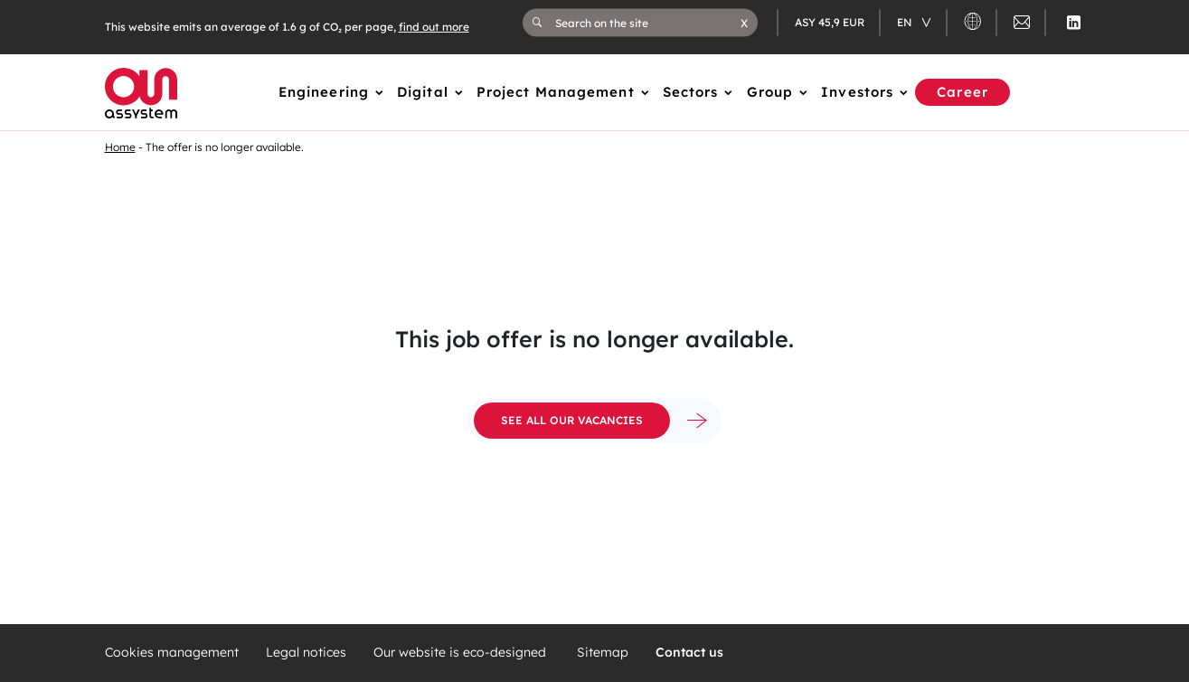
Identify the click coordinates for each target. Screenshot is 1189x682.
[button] (744, 22)
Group (770, 91)
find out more (434, 26)
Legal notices (306, 652)
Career (962, 91)
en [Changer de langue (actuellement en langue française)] (906, 22)
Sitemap (602, 652)
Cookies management (172, 652)
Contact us (689, 652)
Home (120, 147)
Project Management (556, 91)
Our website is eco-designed (461, 652)
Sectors (691, 91)
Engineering (323, 91)
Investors (857, 91)
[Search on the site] (648, 22)
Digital (422, 91)
